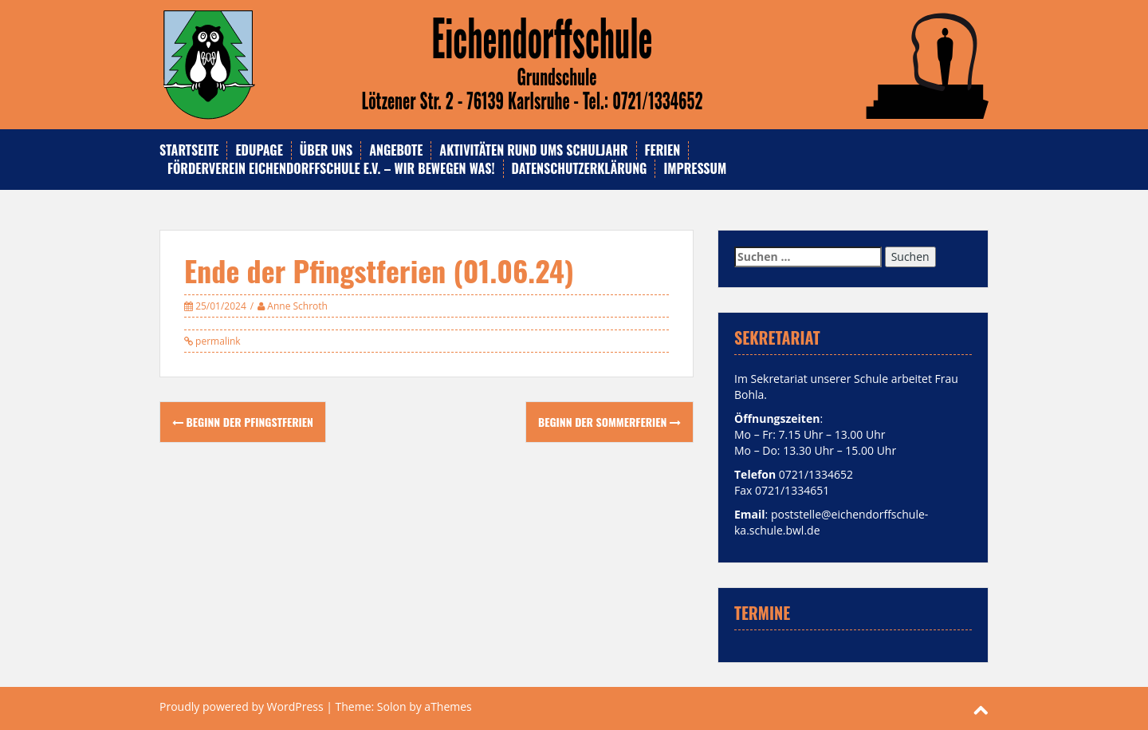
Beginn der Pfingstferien (242, 421)
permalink (217, 341)
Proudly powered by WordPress (241, 706)
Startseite (188, 150)
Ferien (663, 150)
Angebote (396, 150)
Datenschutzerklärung (579, 169)
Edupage (258, 150)
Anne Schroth (297, 306)
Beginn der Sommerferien (609, 421)
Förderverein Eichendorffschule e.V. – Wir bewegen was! (331, 169)
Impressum (694, 169)
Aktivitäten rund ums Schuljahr (533, 150)
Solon (392, 706)
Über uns (326, 150)
